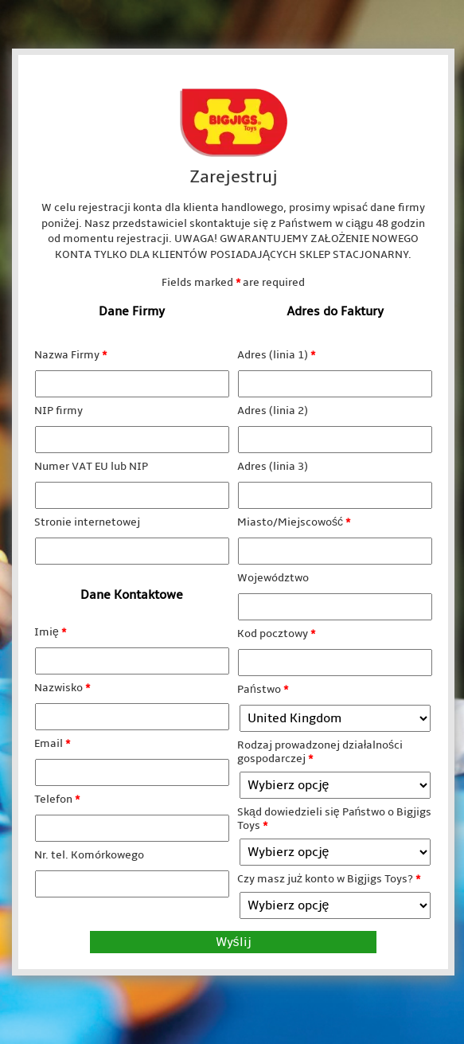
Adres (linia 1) (276, 355)
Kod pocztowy (276, 633)
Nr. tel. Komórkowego (89, 855)
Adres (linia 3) (272, 466)
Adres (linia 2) (272, 410)
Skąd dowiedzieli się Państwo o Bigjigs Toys (334, 818)
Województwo (273, 578)
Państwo (262, 689)
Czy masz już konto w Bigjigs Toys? (328, 879)
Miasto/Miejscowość (293, 522)
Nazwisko (62, 687)
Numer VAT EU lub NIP (91, 466)
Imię (50, 632)
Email (52, 743)
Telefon (57, 799)
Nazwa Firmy (70, 355)
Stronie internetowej (87, 522)
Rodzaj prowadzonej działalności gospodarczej (320, 751)
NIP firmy (58, 410)
